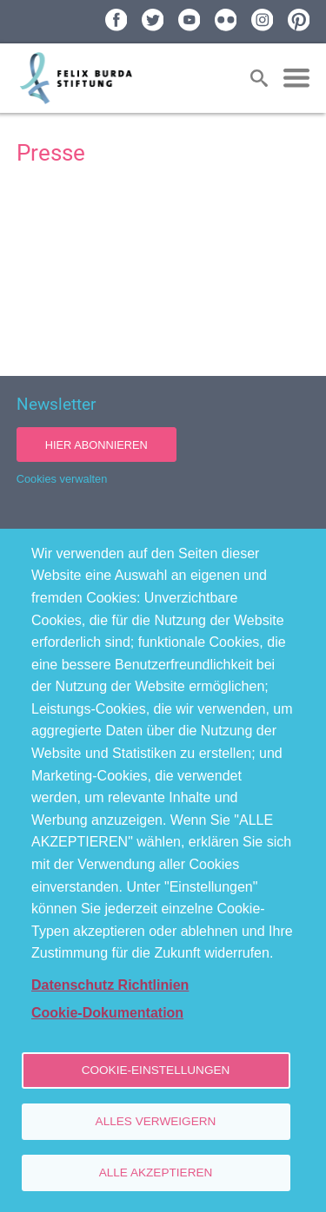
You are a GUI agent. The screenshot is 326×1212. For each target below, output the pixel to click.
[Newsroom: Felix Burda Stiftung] (163, 272)
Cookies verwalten (62, 478)
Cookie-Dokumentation (107, 1012)
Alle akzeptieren (156, 1172)
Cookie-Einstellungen (156, 1070)
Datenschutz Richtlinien (110, 985)
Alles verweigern (156, 1121)
